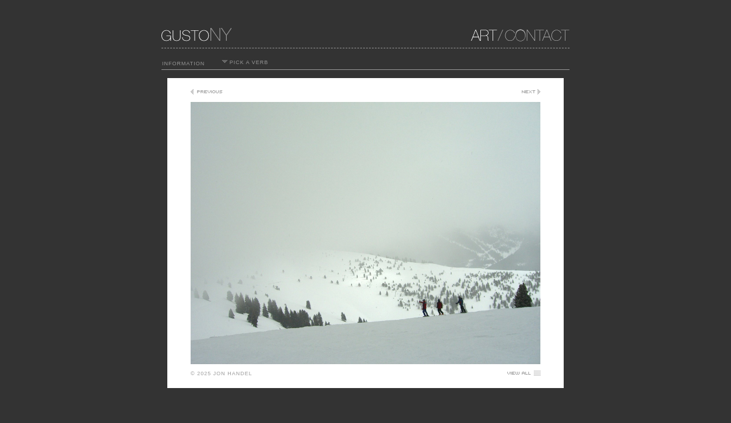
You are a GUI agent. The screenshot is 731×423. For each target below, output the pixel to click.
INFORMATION (183, 63)
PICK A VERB (245, 62)
